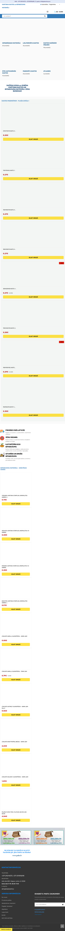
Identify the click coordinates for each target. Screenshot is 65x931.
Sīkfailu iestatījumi (6, 929)
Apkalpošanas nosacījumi (8, 903)
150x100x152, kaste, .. (9, 367)
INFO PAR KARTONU (7, 918)
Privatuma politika (6, 900)
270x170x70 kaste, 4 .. (9, 131)
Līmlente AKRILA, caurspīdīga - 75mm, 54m (14, 671)
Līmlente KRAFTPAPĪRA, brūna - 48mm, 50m (14, 741)
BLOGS (3, 915)
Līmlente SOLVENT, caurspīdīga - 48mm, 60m (15, 777)
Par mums (4, 897)
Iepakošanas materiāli (11, 43)
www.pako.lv (17, 855)
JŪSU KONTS (38, 914)
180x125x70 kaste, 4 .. (9, 249)
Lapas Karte (5, 912)
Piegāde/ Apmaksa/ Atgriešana (7, 908)
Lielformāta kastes (31, 43)
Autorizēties (45, 4)
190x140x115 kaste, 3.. (9, 328)
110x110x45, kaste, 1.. (9, 170)
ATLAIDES (47, 71)
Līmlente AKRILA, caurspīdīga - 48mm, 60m (14, 636)
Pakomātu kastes (30, 71)
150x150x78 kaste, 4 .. (9, 210)
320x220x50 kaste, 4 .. (9, 288)
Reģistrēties (52, 4)
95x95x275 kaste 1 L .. (9, 407)
